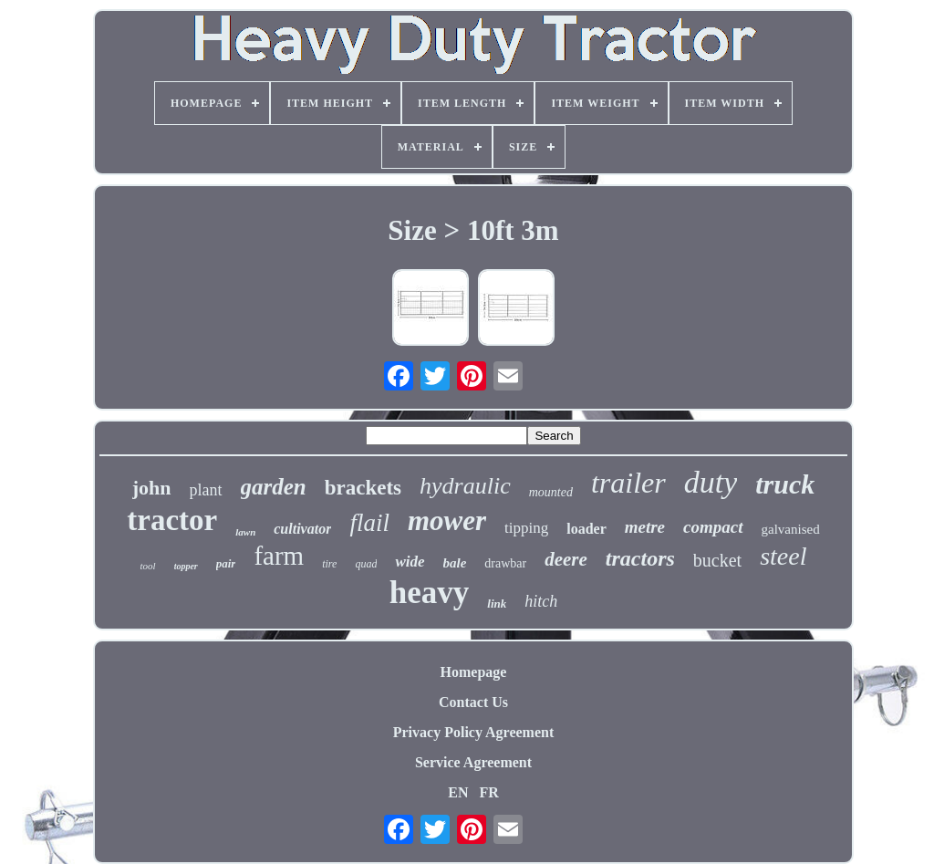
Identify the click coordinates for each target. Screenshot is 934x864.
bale (455, 563)
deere (566, 559)
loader (586, 528)
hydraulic (465, 486)
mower (447, 520)
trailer (628, 482)
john (151, 487)
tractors (640, 558)
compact (712, 526)
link (496, 603)
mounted (551, 492)
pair (226, 563)
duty (711, 482)
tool (148, 565)
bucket (717, 560)
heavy (429, 592)
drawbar (505, 563)
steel (783, 556)
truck (785, 484)
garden (273, 486)
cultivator (302, 528)
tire (329, 563)
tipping (526, 527)
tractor (172, 520)
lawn (245, 531)
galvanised (791, 529)
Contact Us (473, 702)
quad (366, 563)
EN (458, 792)
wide (409, 561)
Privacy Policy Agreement (474, 732)
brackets (363, 487)
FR (488, 792)
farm (279, 555)
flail (369, 522)
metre (645, 526)
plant (206, 490)
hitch (540, 601)
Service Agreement (473, 762)
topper (186, 566)
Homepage (474, 672)
